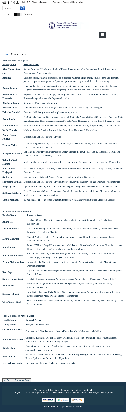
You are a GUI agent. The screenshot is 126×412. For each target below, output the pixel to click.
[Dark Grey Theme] (18, 14)
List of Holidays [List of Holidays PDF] (78, 2)
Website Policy (41, 390)
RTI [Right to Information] (28, 2)
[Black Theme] (15, 14)
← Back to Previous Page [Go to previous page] (17, 380)
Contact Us (46, 2)
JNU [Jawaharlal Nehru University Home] (24, 2)
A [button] (12, 14)
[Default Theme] (21, 14)
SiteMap (65, 390)
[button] (102, 34)
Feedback (87, 390)
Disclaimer (54, 390)
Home (5, 54)
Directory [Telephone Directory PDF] (36, 2)
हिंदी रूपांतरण (28, 14)
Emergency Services (61, 2)
